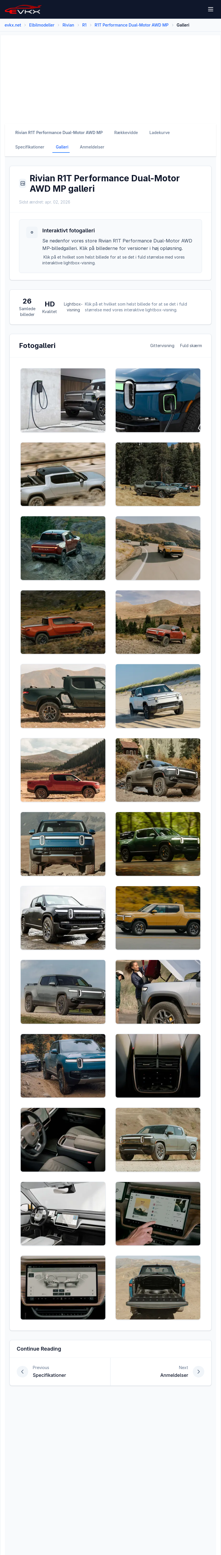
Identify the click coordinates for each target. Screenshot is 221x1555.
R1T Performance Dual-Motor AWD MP (132, 24)
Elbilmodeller (41, 24)
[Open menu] (210, 9)
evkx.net (13, 24)
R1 (84, 24)
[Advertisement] (110, 75)
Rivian (68, 24)
